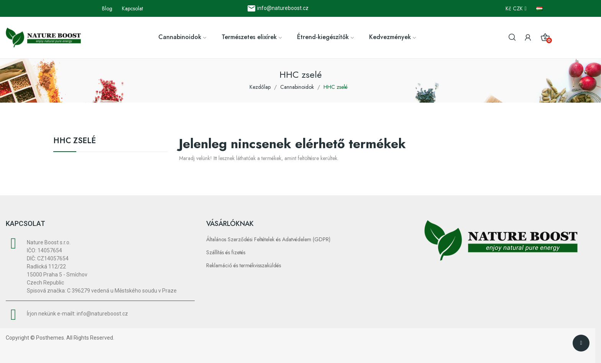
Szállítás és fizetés (225, 252)
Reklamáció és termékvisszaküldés (243, 265)
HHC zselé (74, 141)
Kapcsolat (132, 8)
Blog (107, 8)
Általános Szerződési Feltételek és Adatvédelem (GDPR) (268, 239)
